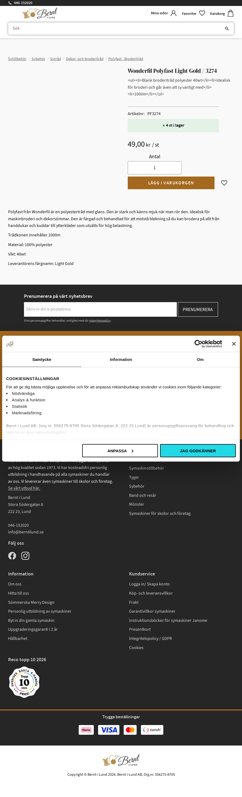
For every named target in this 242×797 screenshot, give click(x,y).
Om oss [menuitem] (15, 584)
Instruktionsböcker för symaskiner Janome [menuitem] (168, 620)
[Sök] (227, 28)
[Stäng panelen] (234, 344)
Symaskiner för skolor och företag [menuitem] (160, 513)
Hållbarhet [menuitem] (17, 638)
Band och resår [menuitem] (142, 495)
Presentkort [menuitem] (140, 629)
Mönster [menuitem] (136, 504)
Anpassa (120, 450)
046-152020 (23, 3)
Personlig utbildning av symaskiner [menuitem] (39, 611)
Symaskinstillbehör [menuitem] (146, 468)
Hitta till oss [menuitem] (18, 593)
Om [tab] (200, 359)
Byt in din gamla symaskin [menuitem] (31, 620)
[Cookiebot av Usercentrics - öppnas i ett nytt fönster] (198, 344)
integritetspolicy (99, 321)
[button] (193, 13)
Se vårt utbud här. (24, 488)
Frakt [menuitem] (134, 602)
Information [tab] (121, 359)
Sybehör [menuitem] (136, 486)
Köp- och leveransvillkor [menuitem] (151, 593)
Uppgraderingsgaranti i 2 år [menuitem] (33, 629)
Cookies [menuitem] (136, 648)
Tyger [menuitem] (134, 477)
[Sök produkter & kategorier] (121, 28)
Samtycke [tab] (41, 359)
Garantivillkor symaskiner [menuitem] (152, 611)
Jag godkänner (198, 450)
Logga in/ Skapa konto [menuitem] (149, 584)
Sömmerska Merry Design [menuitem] (31, 602)
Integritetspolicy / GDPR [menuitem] (150, 638)
